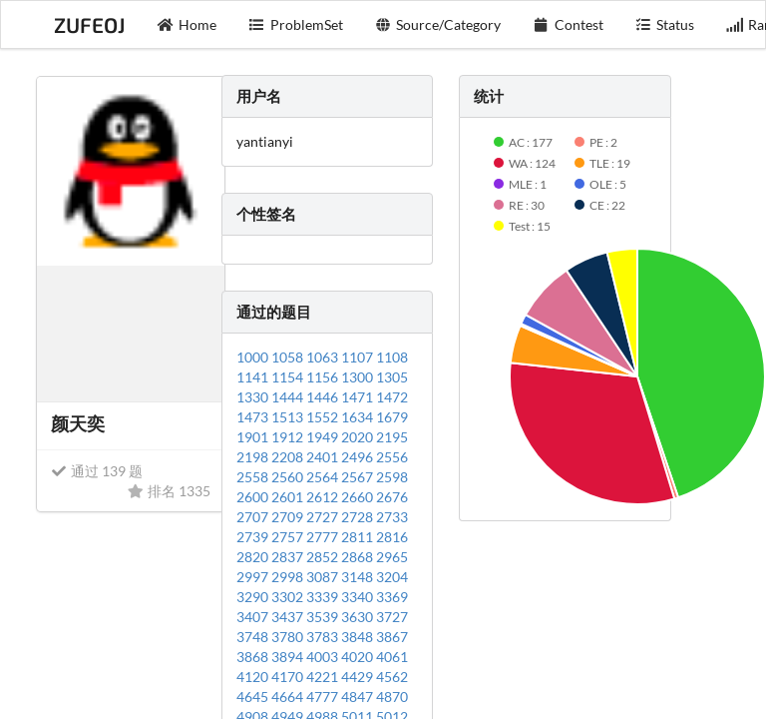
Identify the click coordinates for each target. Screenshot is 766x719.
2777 (323, 536)
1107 (358, 357)
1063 (323, 357)
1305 (392, 376)
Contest (568, 24)
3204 (392, 576)
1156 (323, 376)
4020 (358, 656)
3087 (323, 576)
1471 (358, 396)
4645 (253, 696)
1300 (358, 376)
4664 (288, 696)
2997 (253, 576)
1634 (358, 416)
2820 (253, 556)
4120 (253, 676)
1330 (253, 396)
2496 (358, 456)
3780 (288, 636)
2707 (253, 516)
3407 (253, 616)
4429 (358, 676)
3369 (392, 596)
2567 (358, 476)
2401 (323, 456)
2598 (392, 476)
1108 (392, 357)
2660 (358, 496)
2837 (288, 556)
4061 (392, 656)
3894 (288, 656)
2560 (288, 476)
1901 (253, 436)
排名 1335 (169, 490)
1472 (392, 396)
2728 (358, 516)
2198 (253, 456)
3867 (392, 636)
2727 (323, 516)
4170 (288, 676)
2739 (253, 536)
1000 (253, 357)
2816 (392, 536)
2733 (392, 516)
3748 (253, 636)
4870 (392, 696)
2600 (253, 496)
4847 (358, 696)
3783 (323, 636)
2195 (392, 436)
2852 (323, 556)
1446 (323, 396)
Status (665, 24)
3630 (358, 616)
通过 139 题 (97, 470)
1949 (323, 436)
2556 (392, 456)
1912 (288, 436)
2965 (392, 556)
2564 (323, 476)
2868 (358, 556)
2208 (288, 456)
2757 (288, 536)
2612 (323, 496)
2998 (288, 576)
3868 (253, 656)
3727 (392, 616)
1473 (253, 416)
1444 (288, 396)
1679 (392, 416)
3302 (288, 596)
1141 (253, 376)
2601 (288, 496)
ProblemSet (295, 24)
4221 (323, 676)
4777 (323, 696)
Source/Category (438, 24)
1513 (288, 416)
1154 (288, 376)
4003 (323, 656)
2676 (392, 496)
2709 (288, 516)
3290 (253, 596)
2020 (358, 436)
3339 (323, 596)
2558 (253, 476)
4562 (392, 676)
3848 (358, 636)
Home (187, 24)
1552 (323, 416)
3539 (323, 616)
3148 (358, 576)
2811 (358, 536)
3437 (288, 616)
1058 (288, 357)
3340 (358, 596)
